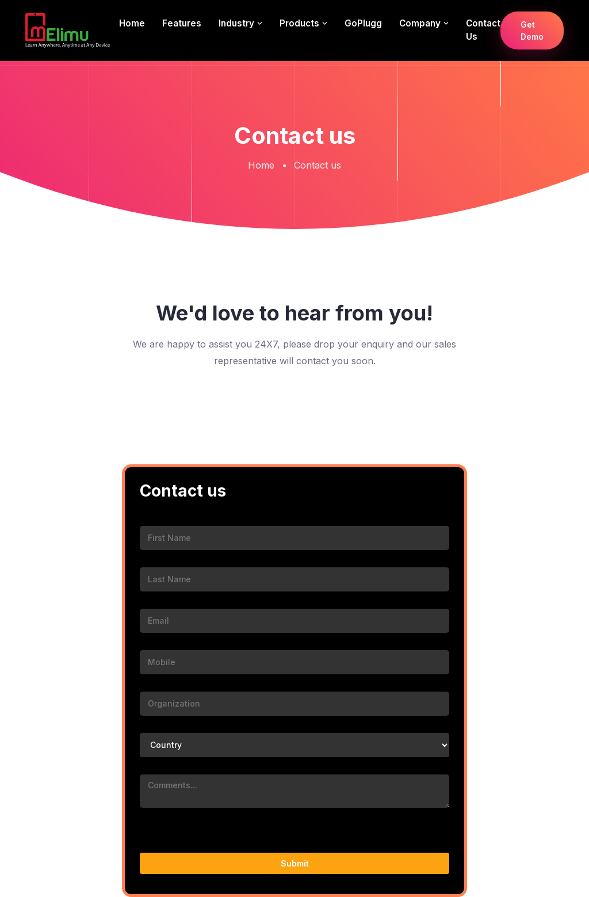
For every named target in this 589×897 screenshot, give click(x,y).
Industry (236, 23)
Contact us (483, 30)
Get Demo (532, 30)
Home (132, 23)
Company (420, 23)
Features (181, 23)
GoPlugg (363, 23)
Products (299, 23)
